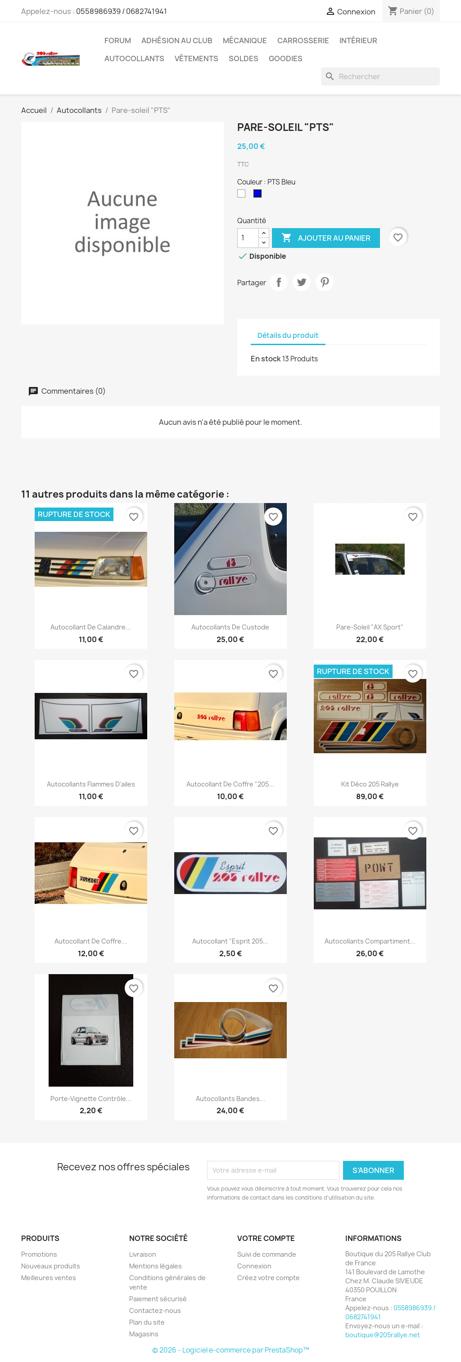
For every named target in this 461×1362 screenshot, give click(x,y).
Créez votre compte (268, 1277)
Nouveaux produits (50, 1266)
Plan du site (147, 1322)
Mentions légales (155, 1266)
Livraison (142, 1254)
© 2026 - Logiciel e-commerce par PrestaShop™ (230, 1350)
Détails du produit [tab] (288, 335)
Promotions (39, 1254)
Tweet (302, 282)
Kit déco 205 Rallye (370, 784)
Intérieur (358, 40)
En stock (266, 358)
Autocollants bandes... (230, 1098)
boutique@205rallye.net (382, 1335)
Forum (117, 40)
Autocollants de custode (230, 627)
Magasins (143, 1334)
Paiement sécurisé (158, 1299)
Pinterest (325, 282)
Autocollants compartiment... (370, 941)
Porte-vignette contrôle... (90, 1098)
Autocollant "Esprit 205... (230, 941)
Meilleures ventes (48, 1277)
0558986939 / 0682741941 (121, 11)
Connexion (254, 1266)
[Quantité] (248, 238)
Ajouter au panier (326, 238)
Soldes (243, 58)
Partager (279, 282)
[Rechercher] (380, 76)
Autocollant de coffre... (90, 941)
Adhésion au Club (176, 40)
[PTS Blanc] (243, 195)
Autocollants (134, 58)
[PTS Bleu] (259, 195)
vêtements (196, 58)
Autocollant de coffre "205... (230, 784)
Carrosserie (303, 40)
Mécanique (245, 40)
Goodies (286, 58)
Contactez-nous (155, 1310)
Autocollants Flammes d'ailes (91, 784)
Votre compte (266, 1238)
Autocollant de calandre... (90, 627)
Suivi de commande (266, 1254)
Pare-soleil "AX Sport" (369, 627)
